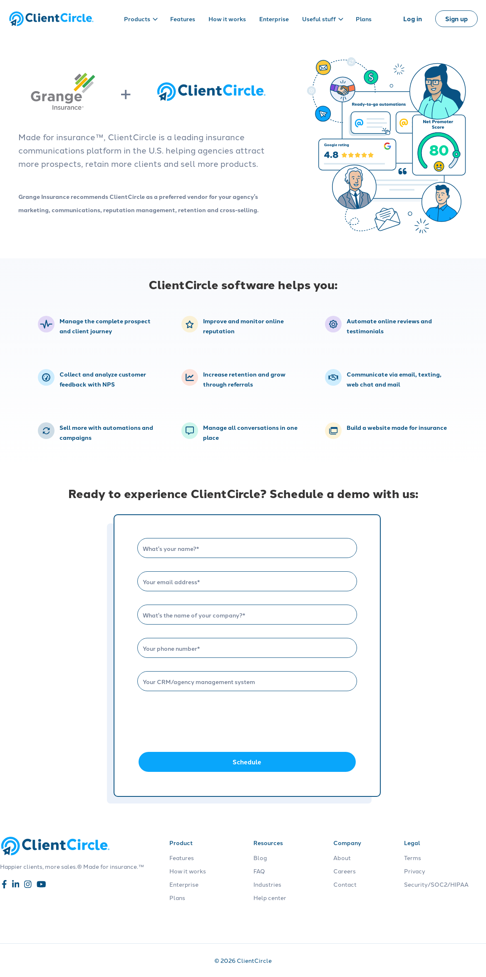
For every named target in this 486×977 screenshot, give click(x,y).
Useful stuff (322, 19)
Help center (269, 897)
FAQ (259, 871)
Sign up (456, 18)
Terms (412, 857)
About (342, 857)
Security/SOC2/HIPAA (436, 884)
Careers (344, 871)
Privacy (414, 871)
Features (182, 19)
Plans (364, 19)
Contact (345, 884)
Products (141, 19)
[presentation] (200, 720)
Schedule (247, 761)
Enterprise (274, 19)
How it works (227, 19)
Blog (260, 857)
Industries (267, 884)
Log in (412, 18)
